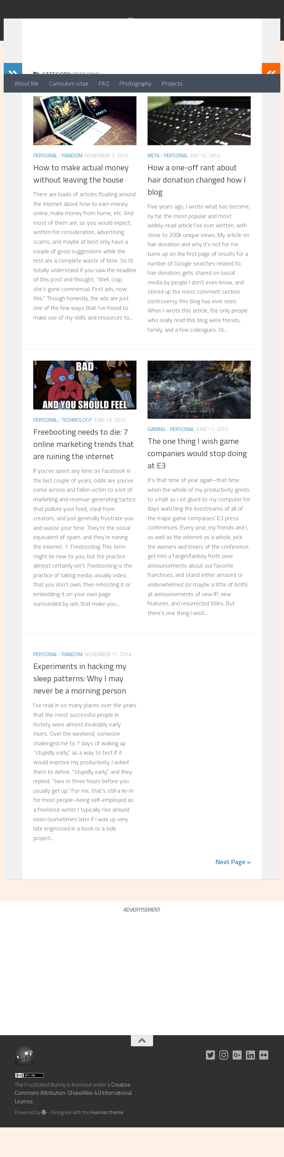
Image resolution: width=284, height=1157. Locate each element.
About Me (26, 83)
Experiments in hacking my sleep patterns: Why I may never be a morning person (79, 707)
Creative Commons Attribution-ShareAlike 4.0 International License (73, 1122)
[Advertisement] (142, 998)
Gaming (157, 458)
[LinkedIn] (251, 1085)
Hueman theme (107, 1142)
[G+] (237, 1085)
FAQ (104, 83)
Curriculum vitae (68, 83)
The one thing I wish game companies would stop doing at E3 (197, 482)
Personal (45, 185)
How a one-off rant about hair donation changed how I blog (197, 209)
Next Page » (233, 891)
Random (72, 185)
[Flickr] (264, 1085)
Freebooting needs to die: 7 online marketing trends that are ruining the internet (83, 473)
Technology (77, 449)
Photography (135, 83)
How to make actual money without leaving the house (81, 203)
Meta (153, 185)
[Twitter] (211, 1085)
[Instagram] (224, 1085)
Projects (172, 83)
